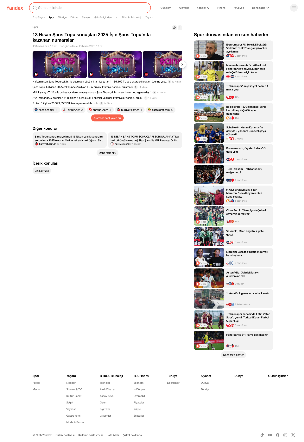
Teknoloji (105, 382)
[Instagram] (285, 435)
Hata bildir (112, 435)
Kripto (137, 409)
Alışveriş (184, 7)
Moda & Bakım (75, 422)
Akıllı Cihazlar (107, 389)
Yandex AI (203, 7)
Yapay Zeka (106, 395)
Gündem (166, 7)
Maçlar (37, 389)
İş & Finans (141, 376)
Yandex (47, 435)
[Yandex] (14, 7)
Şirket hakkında (132, 435)
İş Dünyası (140, 389)
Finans (221, 7)
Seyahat (71, 409)
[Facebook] (277, 435)
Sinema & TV (74, 389)
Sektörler (139, 415)
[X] (293, 435)
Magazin (71, 382)
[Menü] (294, 8)
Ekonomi (139, 382)
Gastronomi (73, 415)
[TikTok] (262, 435)
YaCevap (238, 7)
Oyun (103, 402)
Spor (51, 17)
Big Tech (105, 409)
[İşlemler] (180, 27)
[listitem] (70, 140)
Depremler (173, 382)
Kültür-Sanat (73, 395)
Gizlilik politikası (64, 435)
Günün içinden (103, 17)
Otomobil (139, 395)
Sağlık (69, 402)
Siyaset (86, 17)
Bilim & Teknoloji (131, 17)
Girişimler (105, 415)
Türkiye (62, 17)
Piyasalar (139, 402)
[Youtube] (270, 435)
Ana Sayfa (39, 17)
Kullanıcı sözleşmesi (90, 435)
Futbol (36, 382)
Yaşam (149, 17)
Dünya (74, 17)
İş (117, 17)
